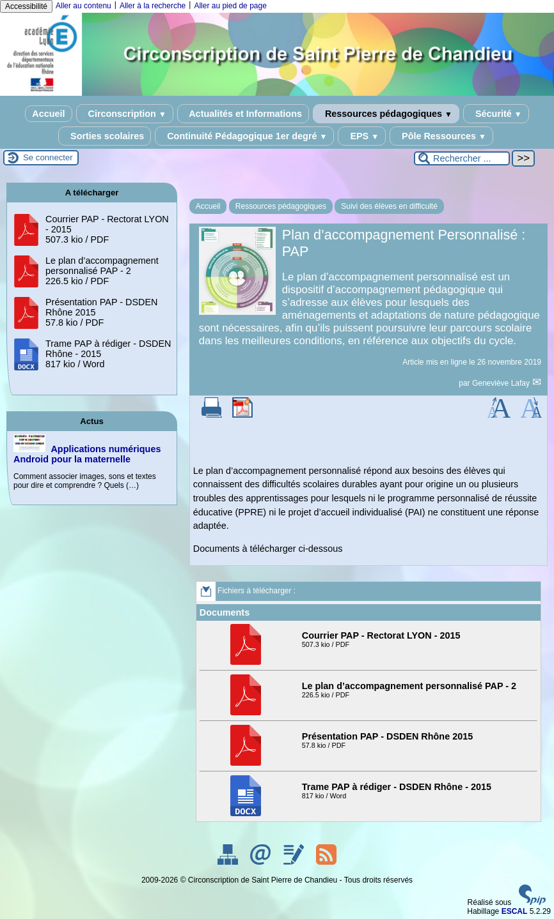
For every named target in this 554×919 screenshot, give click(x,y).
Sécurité (496, 113)
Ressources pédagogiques (386, 113)
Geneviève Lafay (502, 383)
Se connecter (48, 157)
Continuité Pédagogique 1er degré (244, 136)
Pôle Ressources (441, 136)
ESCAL (515, 911)
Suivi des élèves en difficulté (389, 206)
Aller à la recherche (153, 5)
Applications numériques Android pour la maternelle (87, 454)
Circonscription (124, 113)
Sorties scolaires (104, 136)
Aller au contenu (83, 5)
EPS (362, 136)
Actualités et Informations (243, 113)
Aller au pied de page (230, 5)
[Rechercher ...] (462, 158)
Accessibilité (26, 6)
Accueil (48, 114)
